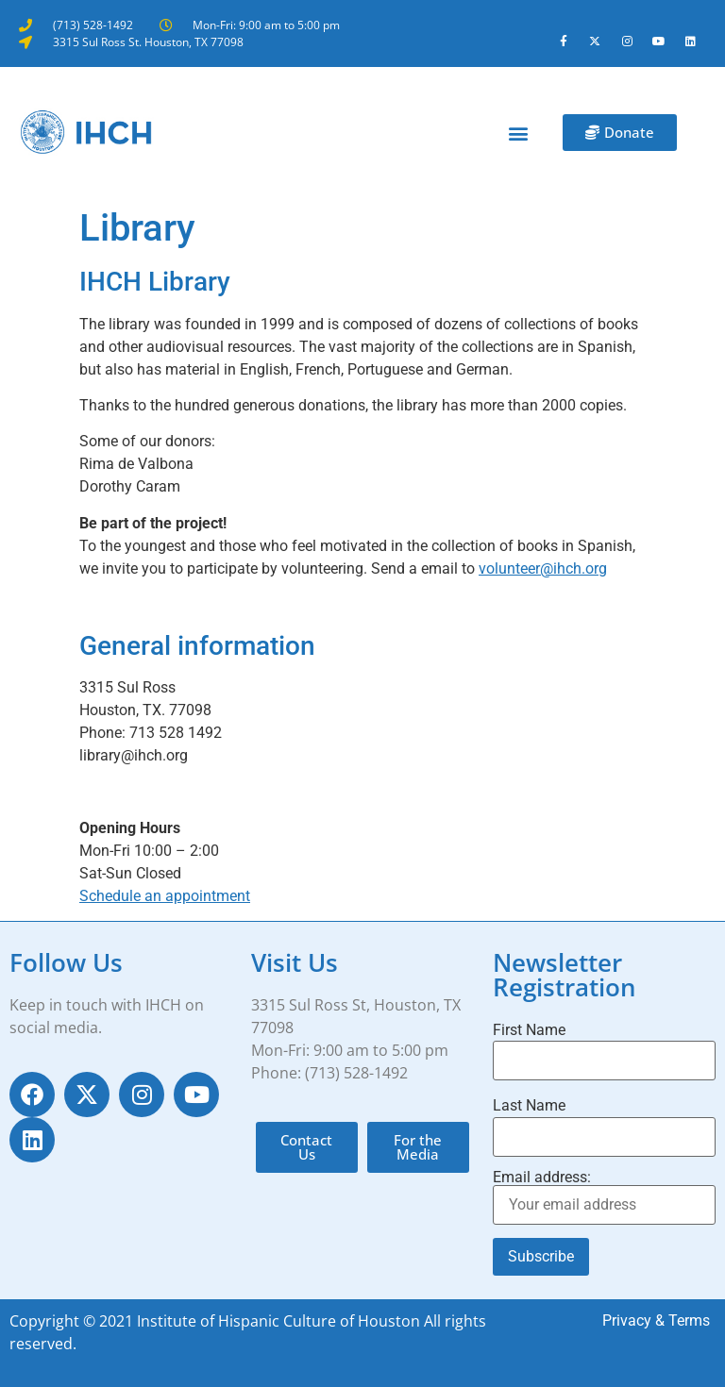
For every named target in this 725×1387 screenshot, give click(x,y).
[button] (518, 132)
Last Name (529, 1105)
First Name (529, 1030)
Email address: (604, 1197)
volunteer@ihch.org (543, 568)
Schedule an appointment (164, 896)
